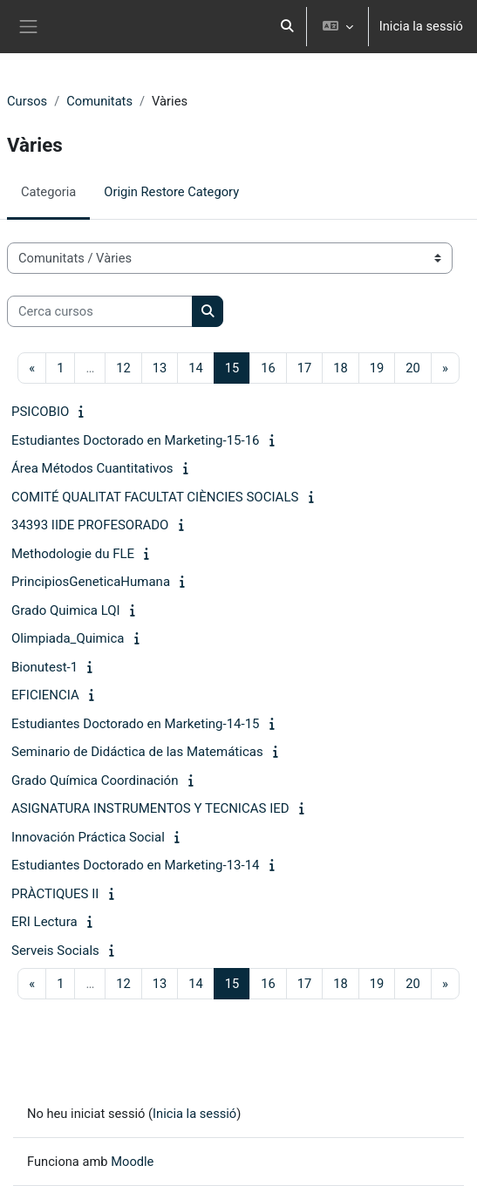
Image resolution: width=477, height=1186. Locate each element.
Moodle (132, 1161)
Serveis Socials (55, 950)
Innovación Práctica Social (88, 837)
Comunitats (99, 101)
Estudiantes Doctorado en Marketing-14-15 (135, 724)
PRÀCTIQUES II (55, 894)
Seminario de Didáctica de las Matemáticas (137, 752)
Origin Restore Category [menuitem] (171, 192)
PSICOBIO (40, 411)
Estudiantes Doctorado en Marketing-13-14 (135, 865)
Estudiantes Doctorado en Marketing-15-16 (135, 440)
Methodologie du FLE (72, 554)
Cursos (27, 101)
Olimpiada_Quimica (67, 638)
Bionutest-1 (44, 667)
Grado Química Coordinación (94, 780)
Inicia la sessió (421, 26)
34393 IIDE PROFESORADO (89, 525)
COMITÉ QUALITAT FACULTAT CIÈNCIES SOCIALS (154, 497)
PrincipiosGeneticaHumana (90, 582)
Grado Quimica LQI (65, 610)
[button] (287, 26)
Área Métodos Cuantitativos (92, 468)
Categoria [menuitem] (48, 192)
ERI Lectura (44, 922)
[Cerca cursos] (100, 311)
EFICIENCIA (45, 695)
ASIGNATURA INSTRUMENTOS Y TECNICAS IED (150, 808)
